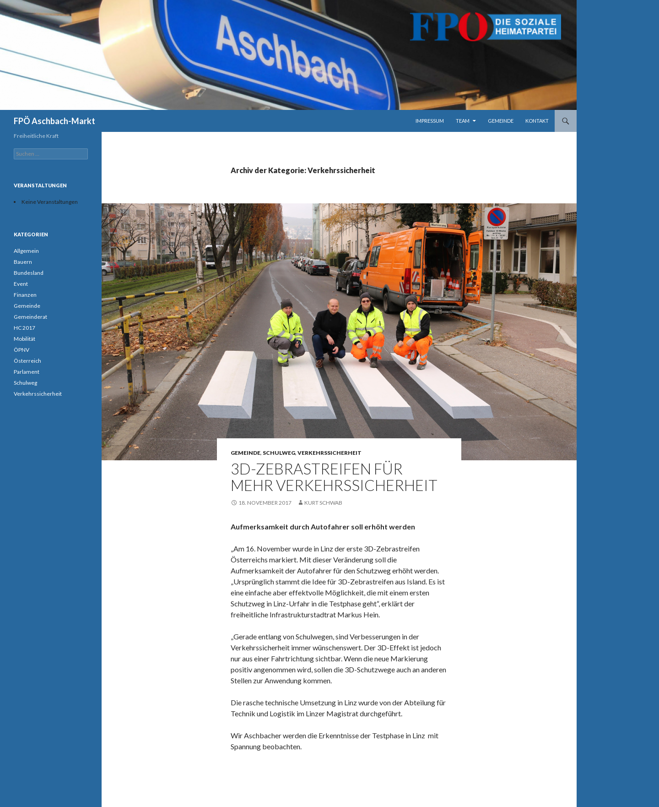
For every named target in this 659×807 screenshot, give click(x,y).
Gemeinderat (30, 316)
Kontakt (537, 121)
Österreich (27, 360)
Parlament (26, 371)
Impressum (430, 121)
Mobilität (24, 338)
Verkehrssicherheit (329, 452)
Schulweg (279, 452)
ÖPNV (21, 349)
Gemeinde (500, 121)
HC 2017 (24, 327)
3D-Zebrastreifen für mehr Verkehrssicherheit (334, 476)
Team (463, 121)
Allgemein (26, 250)
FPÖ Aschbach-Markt (54, 121)
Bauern (23, 261)
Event (21, 283)
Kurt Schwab (323, 502)
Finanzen (25, 294)
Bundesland (28, 272)
